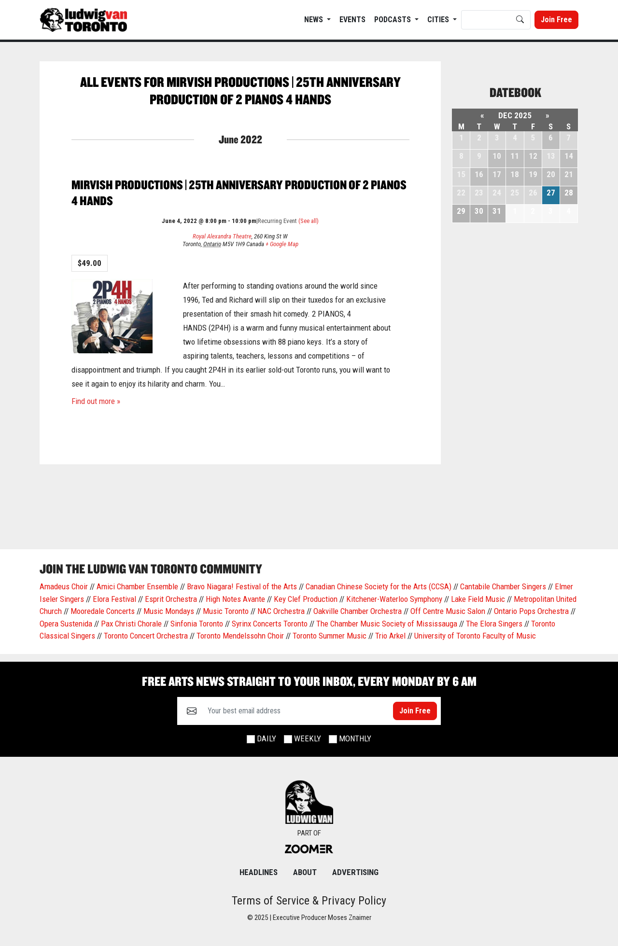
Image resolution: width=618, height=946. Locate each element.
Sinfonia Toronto (196, 623)
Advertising (355, 872)
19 (533, 174)
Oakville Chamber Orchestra (357, 611)
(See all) (308, 220)
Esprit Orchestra (171, 599)
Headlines (258, 872)
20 (551, 174)
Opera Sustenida (66, 623)
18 (514, 174)
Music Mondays (168, 611)
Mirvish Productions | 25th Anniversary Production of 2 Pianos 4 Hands (239, 193)
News (314, 19)
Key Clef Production (305, 599)
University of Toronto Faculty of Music (475, 635)
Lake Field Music (478, 599)
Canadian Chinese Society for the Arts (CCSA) (378, 586)
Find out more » (95, 401)
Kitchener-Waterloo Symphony (394, 599)
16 (479, 174)
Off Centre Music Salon (447, 611)
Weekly (307, 738)
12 (533, 156)
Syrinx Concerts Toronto (270, 623)
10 (496, 156)
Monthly (355, 738)
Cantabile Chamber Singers (503, 586)
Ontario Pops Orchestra (531, 611)
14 (568, 156)
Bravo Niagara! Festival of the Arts (242, 586)
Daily (266, 738)
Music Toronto (226, 611)
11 (514, 156)
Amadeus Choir (64, 586)
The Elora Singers (494, 623)
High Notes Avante (235, 599)
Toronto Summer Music (329, 635)
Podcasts (393, 19)
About (305, 872)
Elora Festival (114, 599)
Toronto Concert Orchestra (146, 635)
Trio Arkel (390, 635)
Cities (439, 19)
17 (496, 174)
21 (568, 174)
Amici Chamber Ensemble (137, 586)
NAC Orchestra (281, 611)
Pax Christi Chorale (131, 623)
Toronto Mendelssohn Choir (240, 635)
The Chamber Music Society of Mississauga (386, 623)
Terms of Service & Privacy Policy (309, 900)
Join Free (556, 19)
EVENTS (352, 19)
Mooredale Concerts (102, 611)
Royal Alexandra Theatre (222, 236)
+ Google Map (282, 244)
